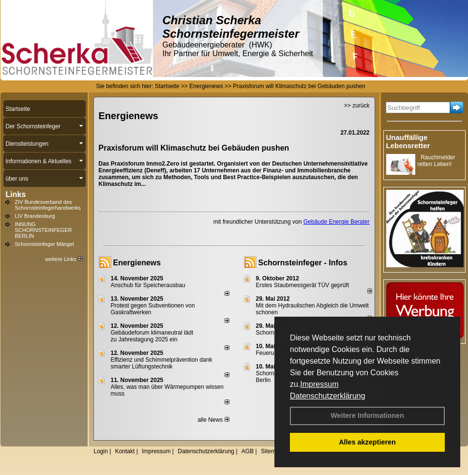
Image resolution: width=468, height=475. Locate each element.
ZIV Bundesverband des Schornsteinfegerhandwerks (48, 205)
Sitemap (271, 451)
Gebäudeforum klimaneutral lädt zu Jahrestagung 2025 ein (152, 336)
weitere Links (63, 259)
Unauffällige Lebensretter (408, 141)
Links (16, 194)
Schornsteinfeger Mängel (44, 244)
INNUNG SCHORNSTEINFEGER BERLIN (43, 230)
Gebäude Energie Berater (336, 221)
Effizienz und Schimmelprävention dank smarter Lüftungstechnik (161, 363)
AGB (248, 451)
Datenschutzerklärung (327, 396)
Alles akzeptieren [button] (367, 442)
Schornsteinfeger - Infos (302, 263)
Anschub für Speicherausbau (148, 285)
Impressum (319, 384)
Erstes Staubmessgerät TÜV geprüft (302, 285)
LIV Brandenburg (35, 216)
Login (101, 451)
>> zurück (357, 105)
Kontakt (125, 451)
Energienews (137, 263)
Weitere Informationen (367, 415)
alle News (213, 419)
